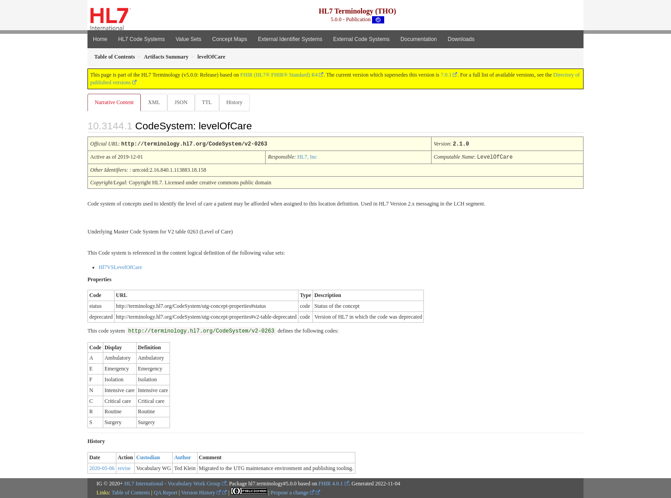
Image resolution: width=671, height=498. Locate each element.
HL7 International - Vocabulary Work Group (172, 483)
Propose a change (292, 492)
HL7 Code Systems (141, 39)
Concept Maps (229, 39)
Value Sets (188, 39)
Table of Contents (130, 492)
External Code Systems (361, 39)
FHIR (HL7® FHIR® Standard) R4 (279, 75)
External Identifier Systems (290, 39)
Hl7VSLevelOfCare (120, 267)
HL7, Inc (307, 157)
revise (124, 468)
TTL (210, 102)
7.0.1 (446, 75)
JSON (182, 102)
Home (100, 39)
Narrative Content (114, 102)
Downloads (461, 39)
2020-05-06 (102, 468)
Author (182, 457)
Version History (201, 492)
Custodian (148, 457)
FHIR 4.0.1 (330, 483)
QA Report (165, 492)
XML (155, 102)
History (238, 102)
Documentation (418, 39)
